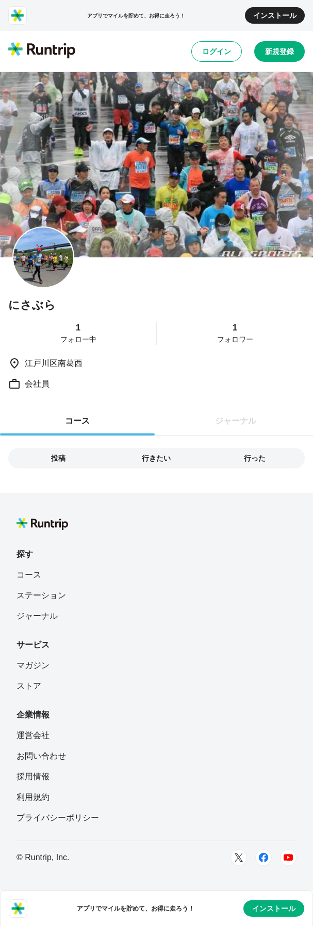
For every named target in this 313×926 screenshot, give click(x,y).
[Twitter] (238, 857)
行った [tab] (255, 458)
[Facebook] (263, 857)
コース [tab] (77, 420)
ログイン (216, 51)
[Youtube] (288, 857)
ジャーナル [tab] (235, 420)
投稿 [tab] (58, 458)
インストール (274, 15)
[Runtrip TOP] (41, 51)
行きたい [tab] (156, 458)
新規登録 (279, 51)
